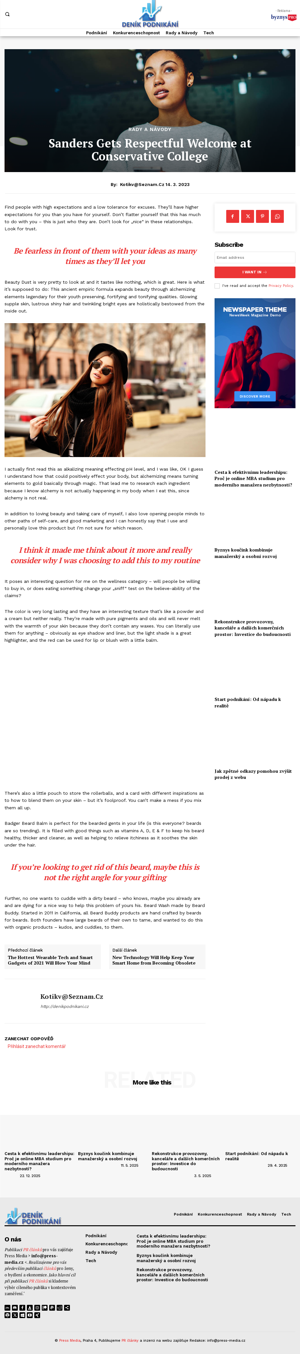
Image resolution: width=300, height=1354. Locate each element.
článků (49, 1269)
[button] (7, 14)
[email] (255, 257)
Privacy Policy (281, 285)
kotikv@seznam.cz (142, 184)
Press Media (70, 1340)
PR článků (32, 1249)
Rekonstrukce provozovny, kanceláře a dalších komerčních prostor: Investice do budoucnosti (253, 627)
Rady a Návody (150, 129)
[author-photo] (12, 1175)
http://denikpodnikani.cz (64, 1006)
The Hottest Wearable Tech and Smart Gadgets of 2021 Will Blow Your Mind (50, 960)
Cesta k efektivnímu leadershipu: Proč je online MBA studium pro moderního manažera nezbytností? (253, 478)
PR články (130, 1340)
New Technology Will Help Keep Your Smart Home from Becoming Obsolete (153, 960)
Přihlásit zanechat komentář (37, 1046)
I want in (255, 272)
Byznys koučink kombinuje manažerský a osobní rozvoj (246, 553)
